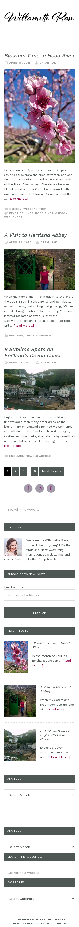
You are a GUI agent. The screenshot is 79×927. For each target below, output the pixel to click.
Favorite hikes (21, 213)
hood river (44, 213)
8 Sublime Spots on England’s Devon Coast (32, 352)
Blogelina (35, 923)
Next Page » (51, 471)
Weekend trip (34, 208)
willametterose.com (39, 16)
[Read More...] (58, 709)
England (16, 335)
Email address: (14, 587)
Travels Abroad (38, 335)
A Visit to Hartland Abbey (35, 235)
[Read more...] (18, 198)
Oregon (15, 208)
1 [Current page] (7, 471)
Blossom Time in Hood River (39, 56)
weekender (13, 217)
